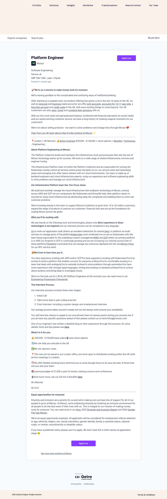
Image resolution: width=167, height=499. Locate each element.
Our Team (153, 5)
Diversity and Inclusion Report (102, 409)
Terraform (51, 244)
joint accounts (94, 104)
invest (60, 110)
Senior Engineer (67, 141)
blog (78, 409)
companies (17, 38)
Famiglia (71, 5)
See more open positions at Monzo (56, 453)
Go (32, 231)
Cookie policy (89, 484)
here (106, 231)
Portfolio (37, 5)
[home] (20, 5)
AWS (96, 237)
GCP (105, 237)
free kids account (40, 107)
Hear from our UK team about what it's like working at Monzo (62, 133)
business (57, 104)
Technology (129, 141)
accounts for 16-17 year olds (116, 104)
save (54, 110)
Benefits (118, 141)
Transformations (109, 5)
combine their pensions (80, 110)
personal (43, 104)
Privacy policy (76, 484)
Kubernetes (76, 234)
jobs (37, 38)
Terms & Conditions (146, 495)
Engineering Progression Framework (49, 279)
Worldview (88, 5)
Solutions (54, 5)
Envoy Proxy (128, 244)
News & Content (133, 5)
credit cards (60, 107)
